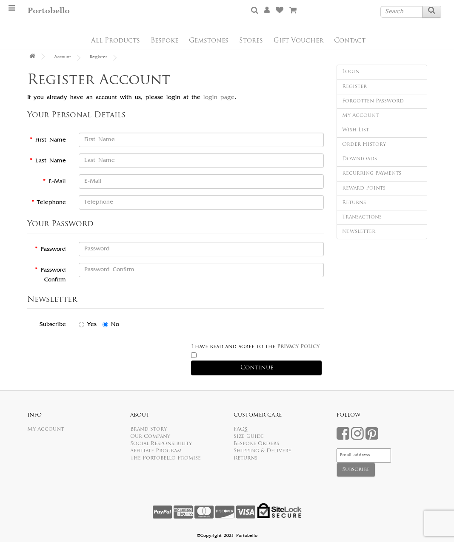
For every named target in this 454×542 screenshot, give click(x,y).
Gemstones (208, 41)
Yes (88, 325)
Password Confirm (53, 275)
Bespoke (164, 41)
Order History (364, 144)
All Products (115, 41)
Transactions (362, 217)
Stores (251, 41)
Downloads (359, 159)
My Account (360, 115)
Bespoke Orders (256, 443)
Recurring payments (371, 173)
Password (53, 250)
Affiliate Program (156, 451)
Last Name (50, 161)
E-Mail (57, 182)
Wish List (355, 130)
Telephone (51, 203)
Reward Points (363, 188)
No (111, 325)
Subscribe (53, 325)
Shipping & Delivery (262, 451)
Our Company (150, 436)
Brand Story (148, 429)
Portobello (49, 11)
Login (351, 71)
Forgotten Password (373, 101)
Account (62, 57)
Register (98, 57)
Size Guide (249, 436)
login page (218, 98)
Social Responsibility (161, 443)
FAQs (240, 429)
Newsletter (358, 231)
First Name (50, 140)
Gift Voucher (298, 41)
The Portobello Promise (165, 458)
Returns (354, 202)
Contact (349, 41)
